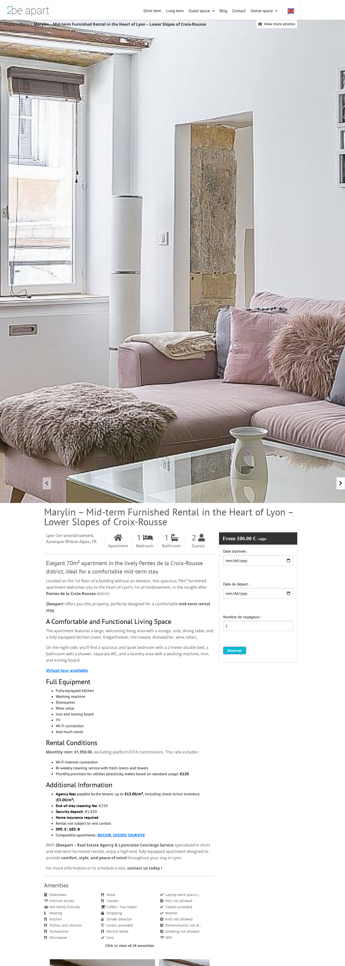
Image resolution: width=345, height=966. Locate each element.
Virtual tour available (67, 671)
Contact (280, 11)
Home (9, 25)
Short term (193, 11)
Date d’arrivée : (235, 552)
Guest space (243, 11)
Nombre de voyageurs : (242, 618)
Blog (265, 11)
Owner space (305, 11)
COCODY (119, 835)
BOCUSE (104, 835)
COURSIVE (136, 835)
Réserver (234, 651)
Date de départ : (236, 585)
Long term (216, 11)
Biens (24, 25)
